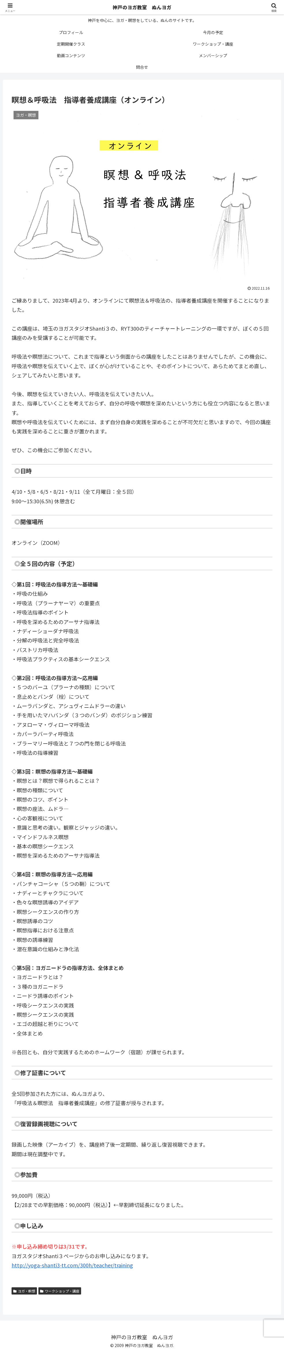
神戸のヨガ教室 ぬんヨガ (142, 7)
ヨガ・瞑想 (24, 1290)
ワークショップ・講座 (59, 1290)
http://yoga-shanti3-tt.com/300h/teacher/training (72, 1265)
